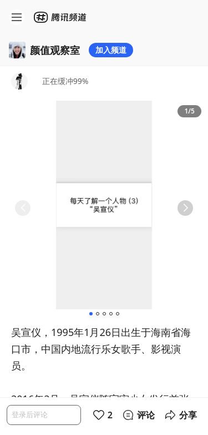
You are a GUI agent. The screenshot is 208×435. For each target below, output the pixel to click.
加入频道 (110, 50)
